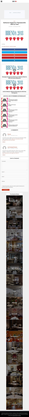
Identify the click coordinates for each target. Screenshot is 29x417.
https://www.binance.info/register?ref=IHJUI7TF (10, 153)
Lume (14, 291)
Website (3, 181)
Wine (14, 21)
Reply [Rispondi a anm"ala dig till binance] (4, 154)
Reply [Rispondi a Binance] (4, 141)
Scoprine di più (15, 415)
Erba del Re (14, 393)
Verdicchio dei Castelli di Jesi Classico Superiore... (12, 110)
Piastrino (14, 404)
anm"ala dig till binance (12, 147)
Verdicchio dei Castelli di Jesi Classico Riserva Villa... (12, 100)
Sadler (14, 381)
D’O (14, 257)
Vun (14, 325)
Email (3, 176)
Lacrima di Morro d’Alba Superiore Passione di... (13, 125)
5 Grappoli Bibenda (5, 46)
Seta (14, 223)
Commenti (10, 26)
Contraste (14, 314)
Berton (14, 280)
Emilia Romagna (13, 46)
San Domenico (14, 336)
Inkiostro (14, 302)
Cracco (14, 370)
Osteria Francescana (14, 201)
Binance (9, 134)
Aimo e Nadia (14, 235)
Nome (3, 171)
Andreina (14, 359)
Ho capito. (19, 415)
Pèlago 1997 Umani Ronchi (12, 105)
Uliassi (14, 212)
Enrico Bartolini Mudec (14, 268)
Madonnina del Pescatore (14, 246)
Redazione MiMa (17, 26)
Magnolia (14, 347)
